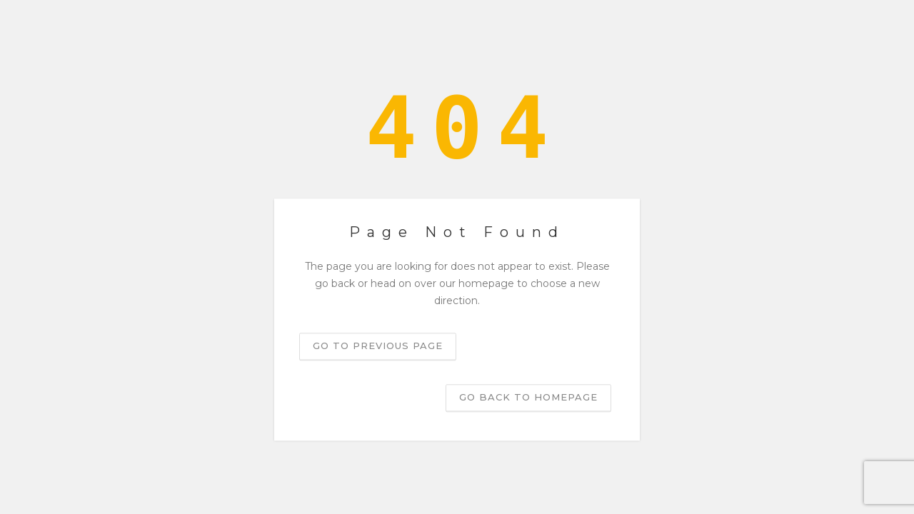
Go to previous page (378, 346)
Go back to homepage (528, 397)
